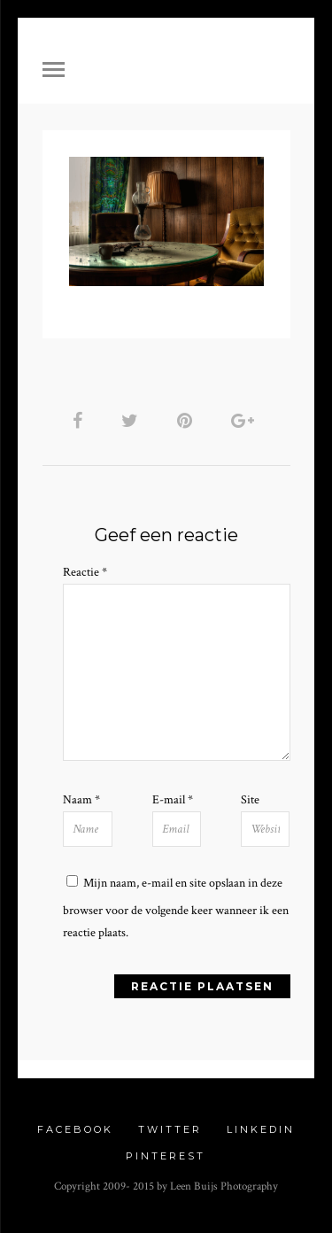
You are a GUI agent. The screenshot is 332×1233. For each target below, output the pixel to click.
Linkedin (261, 1129)
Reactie (85, 572)
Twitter (170, 1129)
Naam (81, 800)
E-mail (172, 800)
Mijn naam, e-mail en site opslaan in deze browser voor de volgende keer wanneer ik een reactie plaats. (176, 908)
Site (250, 800)
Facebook (75, 1129)
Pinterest (165, 1156)
